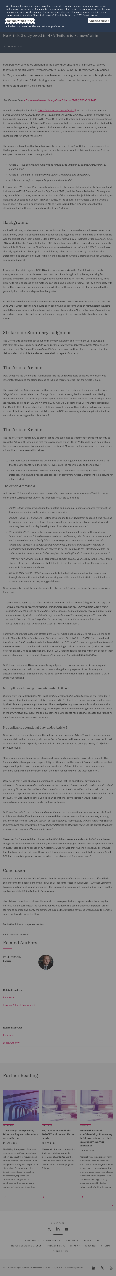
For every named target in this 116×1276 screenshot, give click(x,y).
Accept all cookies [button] (99, 20)
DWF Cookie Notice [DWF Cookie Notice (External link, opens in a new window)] (87, 15)
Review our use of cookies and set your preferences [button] (36, 26)
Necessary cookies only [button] (20, 20)
